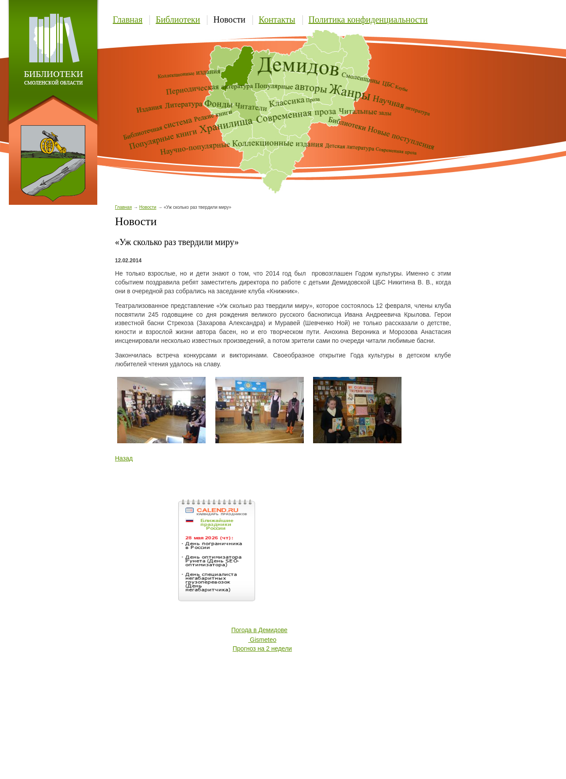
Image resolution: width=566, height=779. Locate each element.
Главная (127, 19)
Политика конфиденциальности (368, 19)
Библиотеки (178, 19)
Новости (229, 19)
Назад (124, 458)
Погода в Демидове (259, 629)
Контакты (277, 19)
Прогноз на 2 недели (262, 648)
